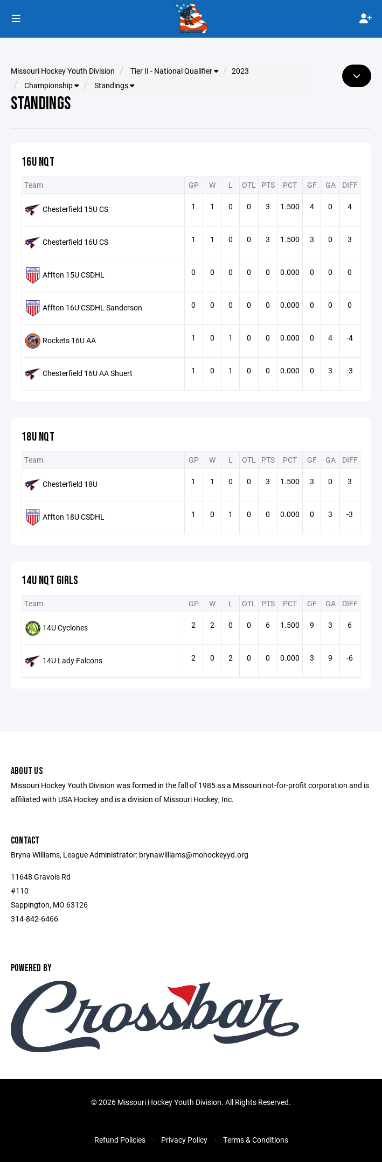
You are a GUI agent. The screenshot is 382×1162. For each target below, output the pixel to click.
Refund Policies (119, 1140)
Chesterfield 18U (70, 483)
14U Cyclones (65, 627)
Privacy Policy (184, 1140)
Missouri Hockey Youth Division (63, 71)
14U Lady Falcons (72, 660)
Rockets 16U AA (69, 340)
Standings (114, 85)
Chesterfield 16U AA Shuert (88, 372)
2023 (240, 71)
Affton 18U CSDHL (74, 516)
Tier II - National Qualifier (174, 71)
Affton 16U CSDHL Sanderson (92, 307)
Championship (51, 85)
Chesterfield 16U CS (75, 241)
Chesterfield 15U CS (75, 208)
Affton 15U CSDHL (74, 274)
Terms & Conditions (255, 1140)
